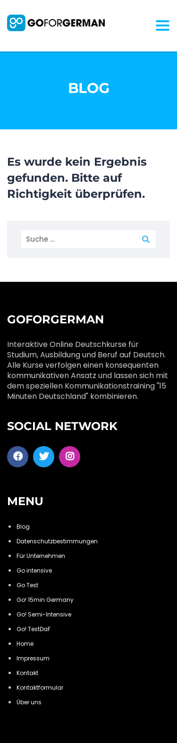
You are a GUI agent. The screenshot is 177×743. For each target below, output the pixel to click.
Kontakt (27, 673)
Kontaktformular (40, 688)
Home (25, 644)
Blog (23, 527)
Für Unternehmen (41, 556)
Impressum (33, 658)
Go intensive (34, 570)
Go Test (27, 585)
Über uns (29, 702)
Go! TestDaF (34, 629)
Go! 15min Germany (45, 600)
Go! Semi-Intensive (44, 614)
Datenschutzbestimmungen (57, 541)
